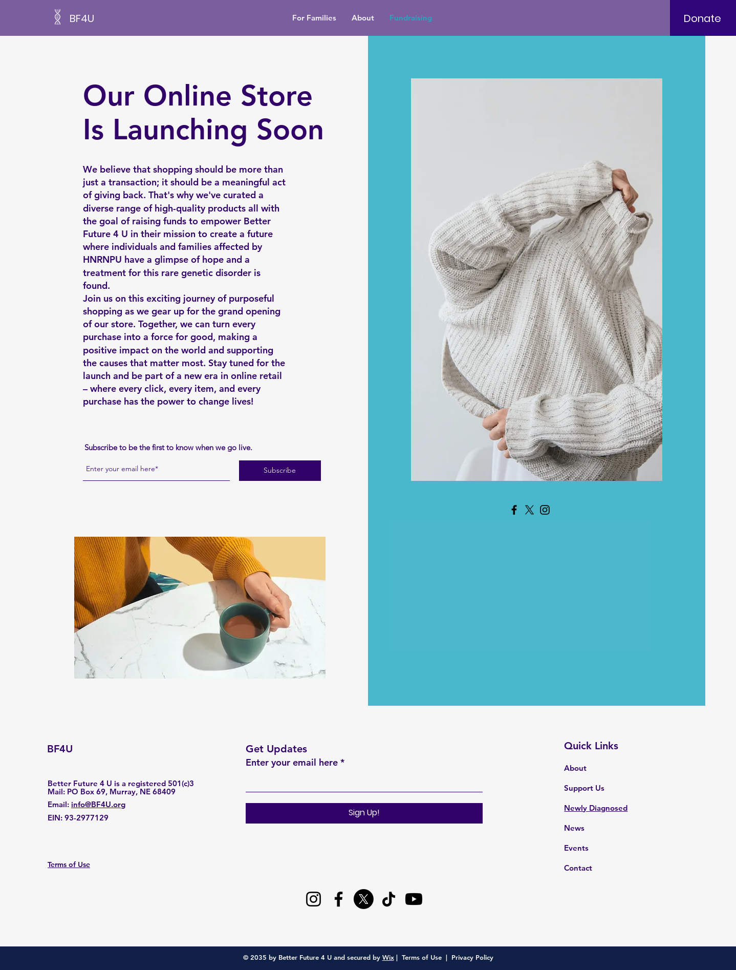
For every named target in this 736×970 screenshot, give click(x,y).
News (574, 828)
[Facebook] (514, 509)
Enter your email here (292, 762)
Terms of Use (422, 957)
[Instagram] (544, 509)
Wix (388, 957)
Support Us (584, 788)
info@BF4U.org (98, 804)
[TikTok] (389, 899)
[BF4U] (116, 18)
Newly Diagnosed (595, 808)
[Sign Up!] (364, 813)
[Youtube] (414, 899)
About (575, 768)
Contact (578, 868)
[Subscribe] (280, 470)
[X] (529, 509)
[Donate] (702, 18)
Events (576, 848)
